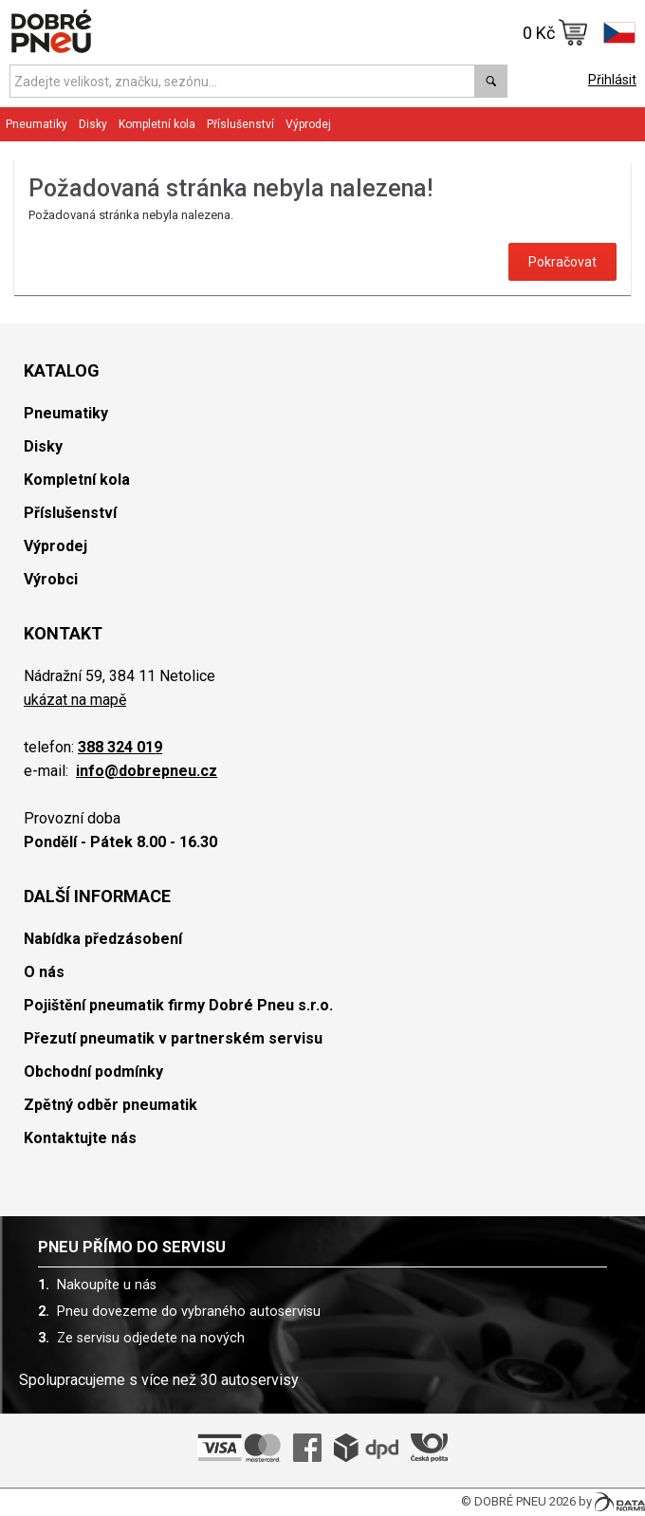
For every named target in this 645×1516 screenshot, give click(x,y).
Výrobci (51, 579)
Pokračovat (562, 261)
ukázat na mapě (75, 700)
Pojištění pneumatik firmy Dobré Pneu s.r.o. (178, 1005)
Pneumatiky (36, 124)
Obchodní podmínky (93, 1072)
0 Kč (555, 32)
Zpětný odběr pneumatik (110, 1105)
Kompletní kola (157, 124)
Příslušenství (240, 124)
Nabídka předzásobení (103, 939)
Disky (93, 124)
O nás (44, 972)
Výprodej (308, 124)
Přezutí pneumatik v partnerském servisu (173, 1038)
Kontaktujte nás (80, 1138)
